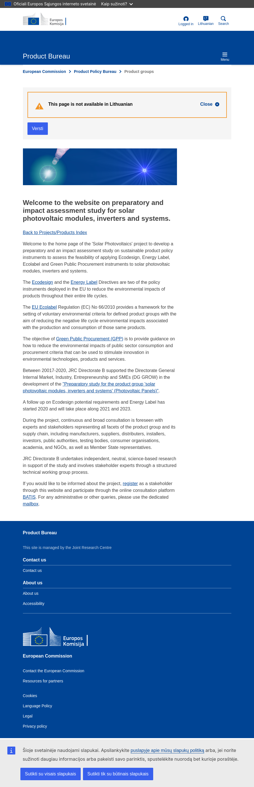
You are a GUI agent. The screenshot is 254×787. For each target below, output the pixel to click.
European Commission (44, 71)
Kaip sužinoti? (117, 3)
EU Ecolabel (44, 307)
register (130, 483)
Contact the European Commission (53, 671)
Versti (37, 128)
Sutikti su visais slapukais (50, 773)
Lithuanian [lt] (206, 21)
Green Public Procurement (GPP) (89, 338)
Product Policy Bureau (95, 71)
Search (223, 21)
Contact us (32, 570)
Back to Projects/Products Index (55, 232)
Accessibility (33, 603)
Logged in (185, 21)
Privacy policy (35, 726)
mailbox (31, 503)
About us (31, 593)
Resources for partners (43, 681)
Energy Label (84, 282)
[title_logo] (50, 19)
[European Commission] (64, 638)
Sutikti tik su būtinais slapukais (118, 773)
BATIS (29, 497)
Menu (225, 57)
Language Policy (37, 706)
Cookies (30, 695)
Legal (28, 716)
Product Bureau (40, 532)
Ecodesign (42, 282)
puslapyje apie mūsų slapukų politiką (167, 750)
